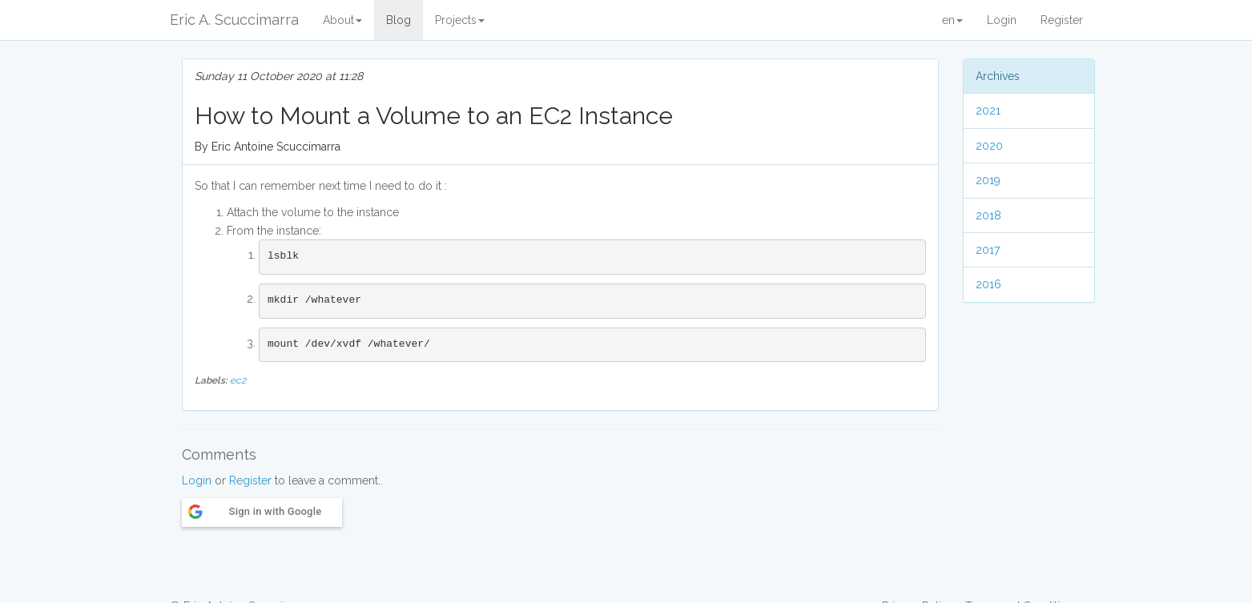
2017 (988, 249)
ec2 (238, 380)
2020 (989, 145)
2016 (988, 284)
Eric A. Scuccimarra (234, 19)
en (952, 20)
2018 (988, 215)
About (342, 20)
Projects (460, 20)
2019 (988, 180)
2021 (988, 110)
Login (1001, 20)
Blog (398, 20)
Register (1062, 20)
